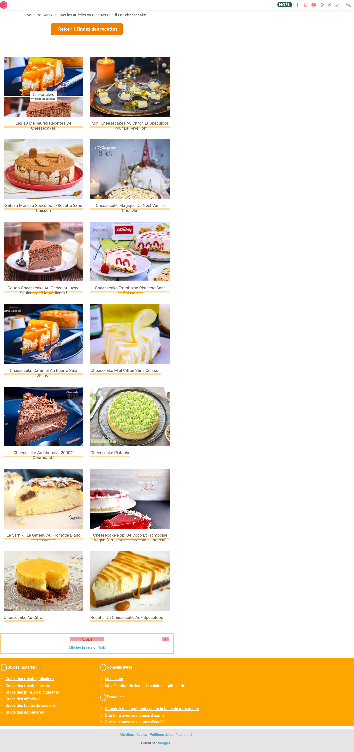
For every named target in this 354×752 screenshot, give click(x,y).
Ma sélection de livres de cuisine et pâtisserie (145, 685)
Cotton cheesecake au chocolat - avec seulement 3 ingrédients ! (43, 290)
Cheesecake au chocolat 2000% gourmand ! (43, 455)
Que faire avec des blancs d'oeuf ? (134, 715)
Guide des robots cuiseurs (28, 685)
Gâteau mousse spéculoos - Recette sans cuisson (43, 208)
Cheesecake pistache (110, 452)
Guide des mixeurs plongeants (32, 692)
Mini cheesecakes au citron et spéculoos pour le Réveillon (130, 126)
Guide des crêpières (23, 699)
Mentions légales (133, 735)
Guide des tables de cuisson (30, 705)
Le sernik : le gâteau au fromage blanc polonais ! (43, 537)
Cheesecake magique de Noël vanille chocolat (130, 208)
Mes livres (114, 678)
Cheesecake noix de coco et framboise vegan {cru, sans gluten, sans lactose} (130, 537)
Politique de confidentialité (171, 735)
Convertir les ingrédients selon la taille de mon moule (152, 708)
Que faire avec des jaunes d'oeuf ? (134, 722)
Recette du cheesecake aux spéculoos (126, 617)
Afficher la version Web (86, 647)
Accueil (87, 639)
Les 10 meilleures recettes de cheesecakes (43, 126)
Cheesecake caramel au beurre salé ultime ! (43, 373)
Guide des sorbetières (24, 712)
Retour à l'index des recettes (87, 29)
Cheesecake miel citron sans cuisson (125, 370)
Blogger (164, 743)
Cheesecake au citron (24, 617)
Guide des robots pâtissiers (29, 678)
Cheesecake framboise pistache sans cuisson (130, 290)
